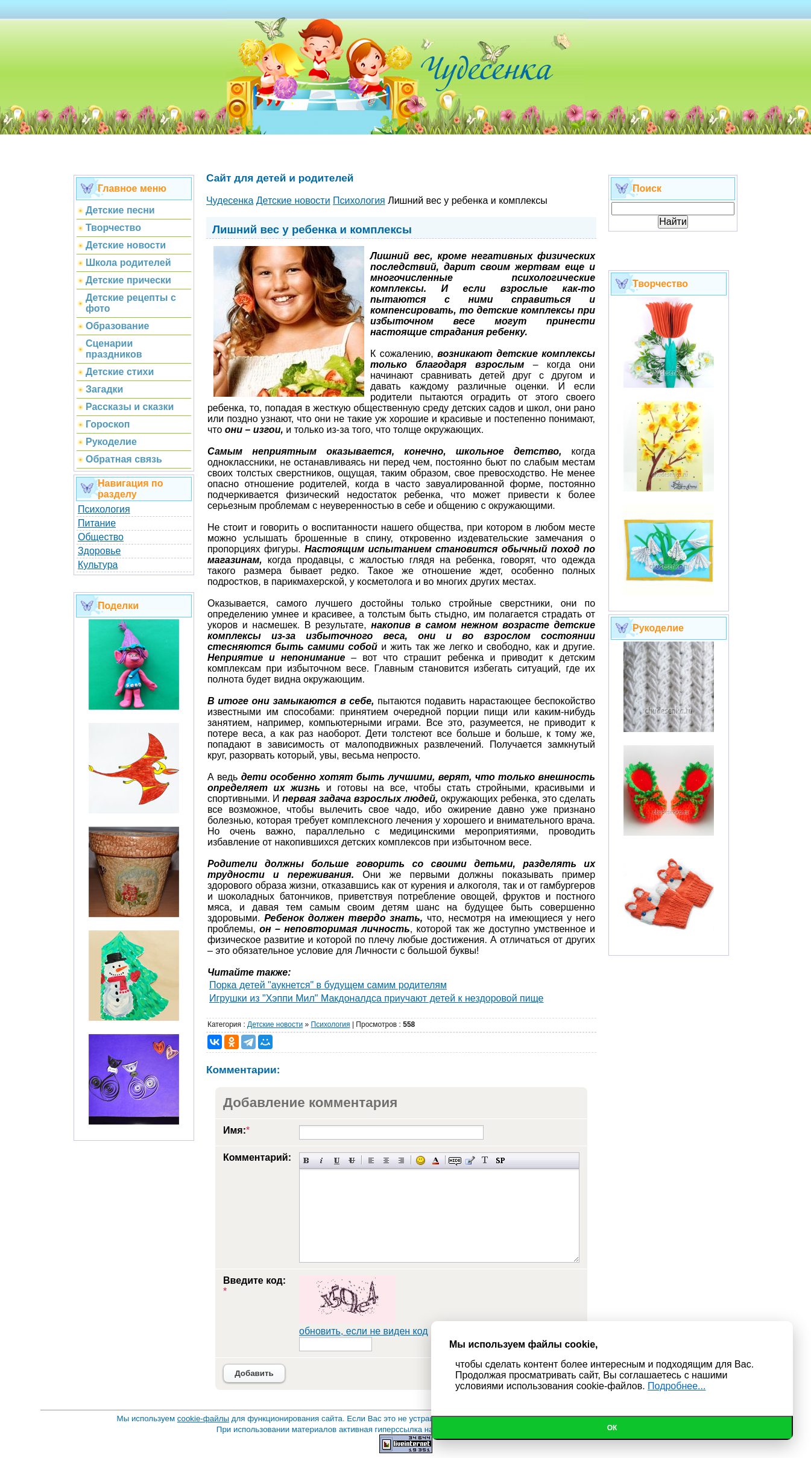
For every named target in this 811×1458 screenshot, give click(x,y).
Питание (97, 523)
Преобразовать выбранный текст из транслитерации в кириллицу (485, 1160)
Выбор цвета (436, 1160)
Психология (104, 509)
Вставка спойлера (500, 1160)
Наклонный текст (322, 1160)
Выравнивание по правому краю (401, 1160)
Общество (101, 537)
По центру (386, 1160)
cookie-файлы (203, 1418)
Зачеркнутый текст (352, 1160)
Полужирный (307, 1160)
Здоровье (99, 551)
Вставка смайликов (421, 1160)
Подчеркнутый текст (337, 1160)
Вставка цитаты (470, 1160)
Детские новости (275, 1024)
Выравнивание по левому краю (371, 1160)
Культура (98, 565)
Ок (612, 1428)
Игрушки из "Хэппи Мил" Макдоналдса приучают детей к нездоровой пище (376, 998)
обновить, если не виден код (363, 1331)
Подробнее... (676, 1386)
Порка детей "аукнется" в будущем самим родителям (328, 985)
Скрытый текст (455, 1160)
